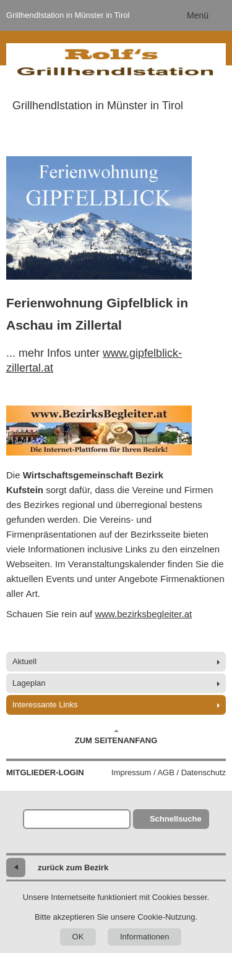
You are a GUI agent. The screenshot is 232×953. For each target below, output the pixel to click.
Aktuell (24, 661)
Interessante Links (45, 704)
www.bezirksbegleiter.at (143, 614)
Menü (197, 15)
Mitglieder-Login (45, 772)
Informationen (145, 936)
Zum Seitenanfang (116, 737)
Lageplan (29, 683)
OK (78, 936)
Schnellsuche (176, 818)
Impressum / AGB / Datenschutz (168, 772)
